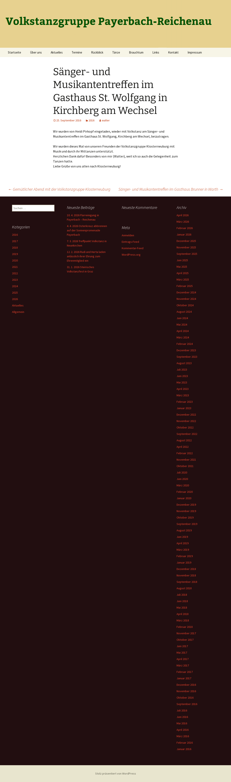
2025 (15, 292)
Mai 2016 (182, 723)
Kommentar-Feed (132, 248)
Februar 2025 (185, 286)
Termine (77, 52)
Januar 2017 (184, 678)
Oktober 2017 (185, 640)
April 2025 (183, 273)
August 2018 (184, 588)
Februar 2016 (185, 742)
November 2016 (186, 691)
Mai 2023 (182, 382)
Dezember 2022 (186, 414)
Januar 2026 (184, 234)
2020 (15, 260)
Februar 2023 (185, 402)
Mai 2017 (182, 652)
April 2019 (183, 543)
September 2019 (187, 524)
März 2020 (183, 485)
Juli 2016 (182, 710)
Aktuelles (57, 52)
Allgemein (18, 312)
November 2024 (186, 299)
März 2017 (183, 665)
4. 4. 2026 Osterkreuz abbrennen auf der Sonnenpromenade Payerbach (87, 230)
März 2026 (183, 221)
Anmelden (128, 235)
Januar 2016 (184, 749)
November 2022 (186, 421)
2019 (15, 254)
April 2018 (183, 614)
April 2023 (183, 389)
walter (106, 120)
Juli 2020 (182, 472)
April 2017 (183, 659)
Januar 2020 (184, 498)
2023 (15, 280)
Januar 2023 (184, 408)
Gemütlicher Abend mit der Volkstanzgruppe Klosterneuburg (59, 189)
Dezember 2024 (186, 292)
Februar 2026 (185, 228)
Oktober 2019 (185, 517)
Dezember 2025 (186, 241)
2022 (15, 273)
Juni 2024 (182, 318)
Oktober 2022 (185, 427)
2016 (91, 120)
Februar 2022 (185, 453)
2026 (15, 299)
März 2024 (183, 337)
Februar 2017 (185, 672)
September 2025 (187, 254)
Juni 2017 (182, 646)
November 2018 (186, 575)
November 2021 (186, 459)
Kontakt (173, 52)
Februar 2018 (185, 627)
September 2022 (187, 434)
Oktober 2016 (185, 697)
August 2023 (184, 363)
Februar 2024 (185, 344)
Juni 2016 (182, 717)
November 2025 (186, 247)
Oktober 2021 (185, 466)
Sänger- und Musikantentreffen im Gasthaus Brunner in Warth (170, 189)
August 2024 (184, 312)
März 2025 (183, 279)
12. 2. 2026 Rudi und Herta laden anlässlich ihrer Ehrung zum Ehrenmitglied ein (86, 256)
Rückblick (97, 52)
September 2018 (187, 582)
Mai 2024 (182, 324)
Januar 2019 (184, 562)
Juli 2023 (182, 369)
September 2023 (187, 357)
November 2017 (186, 633)
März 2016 (183, 736)
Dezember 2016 (186, 685)
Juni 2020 (182, 479)
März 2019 (183, 549)
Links (155, 52)
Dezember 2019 (186, 504)
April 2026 (183, 215)
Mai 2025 (182, 266)
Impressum (195, 52)
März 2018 (183, 620)
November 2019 (186, 511)
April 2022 (183, 447)
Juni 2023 (182, 376)
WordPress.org (131, 254)
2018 (15, 247)
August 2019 (184, 530)
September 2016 (187, 704)
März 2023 (183, 395)
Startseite (14, 52)
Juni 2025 (182, 260)
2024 (15, 286)
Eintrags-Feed (130, 242)
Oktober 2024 (185, 305)
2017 (15, 241)
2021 (15, 267)
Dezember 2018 (186, 569)
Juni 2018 (182, 601)
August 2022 (184, 440)
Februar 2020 (185, 492)
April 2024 (183, 331)
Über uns (36, 52)
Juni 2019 (182, 537)
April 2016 (183, 730)
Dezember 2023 (186, 350)
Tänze (116, 52)
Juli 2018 (182, 595)
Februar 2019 (185, 556)
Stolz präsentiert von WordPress (115, 773)
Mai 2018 (182, 607)
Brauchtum (136, 52)
